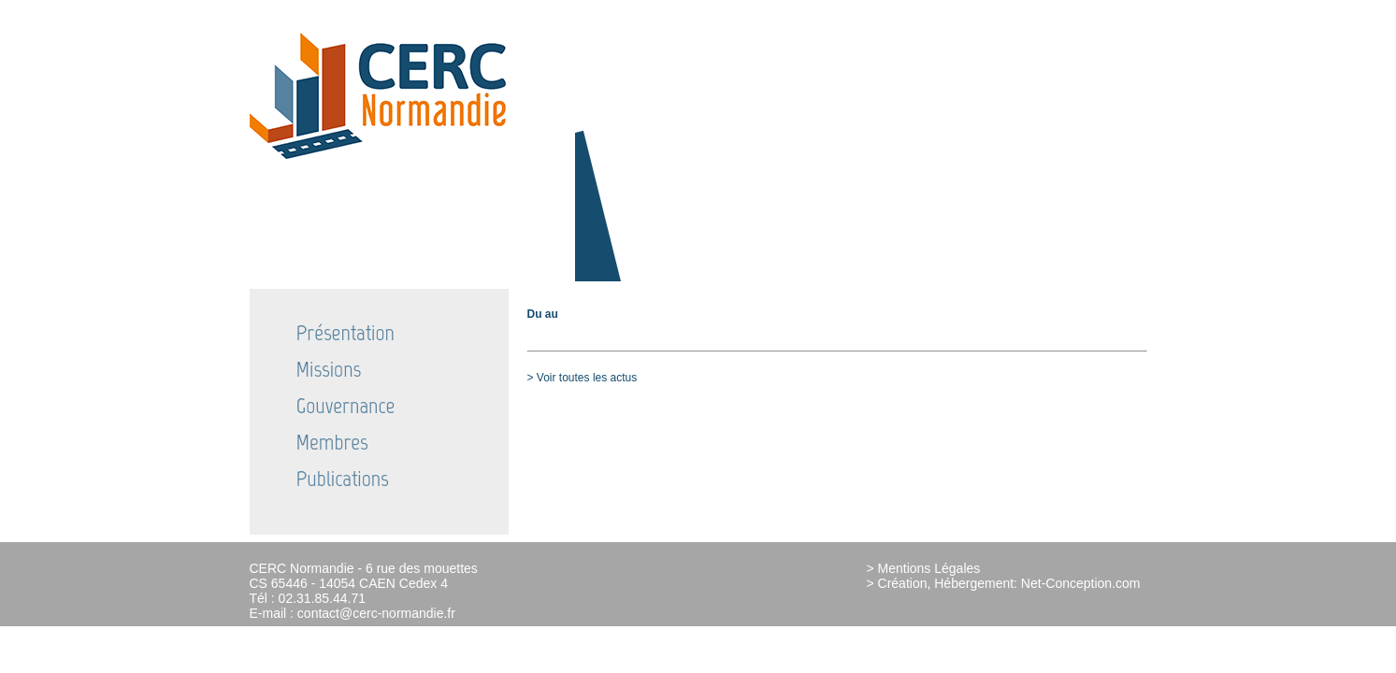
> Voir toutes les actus (582, 377)
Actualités (995, 10)
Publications (342, 478)
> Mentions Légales (924, 568)
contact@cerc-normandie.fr (376, 613)
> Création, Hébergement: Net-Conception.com (1004, 583)
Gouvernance (346, 405)
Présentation (345, 332)
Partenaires (1056, 10)
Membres (332, 441)
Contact (1113, 10)
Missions (329, 368)
